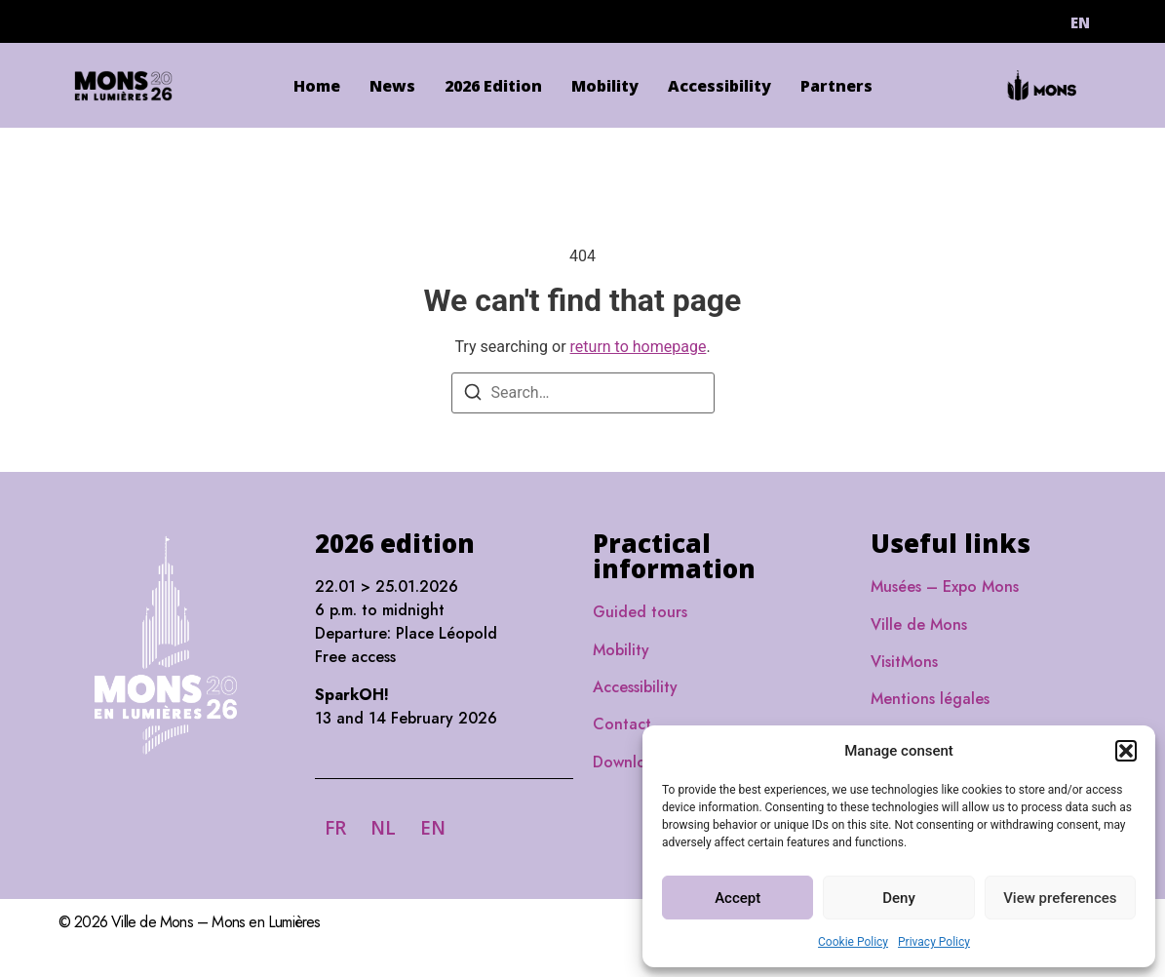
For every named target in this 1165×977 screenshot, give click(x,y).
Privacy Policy (934, 942)
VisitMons (904, 661)
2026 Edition (493, 86)
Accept (737, 898)
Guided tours (640, 612)
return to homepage (638, 346)
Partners (836, 86)
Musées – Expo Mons (945, 586)
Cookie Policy (853, 942)
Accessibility (719, 86)
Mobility (605, 86)
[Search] (472, 395)
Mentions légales (930, 698)
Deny (898, 898)
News (392, 86)
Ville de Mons (919, 624)
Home (316, 86)
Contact (622, 724)
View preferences (1059, 898)
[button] (1126, 751)
